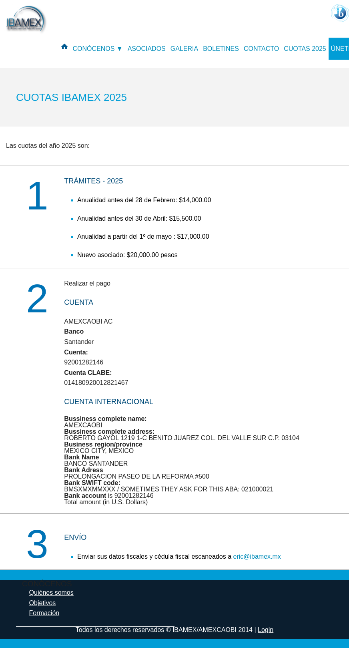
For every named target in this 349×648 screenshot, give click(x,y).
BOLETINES (221, 48)
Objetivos (42, 603)
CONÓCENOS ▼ (97, 48)
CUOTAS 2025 (305, 48)
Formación (44, 613)
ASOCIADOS (147, 48)
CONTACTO (261, 48)
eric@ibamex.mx (257, 556)
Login (265, 629)
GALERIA (184, 48)
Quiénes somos (51, 592)
